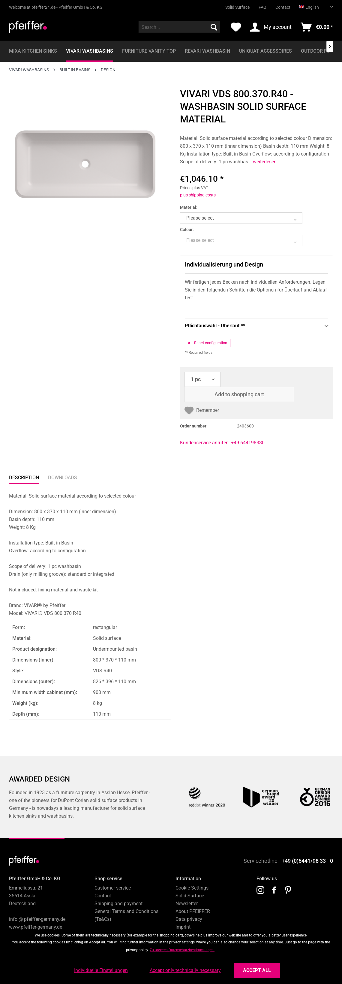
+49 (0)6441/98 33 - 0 (307, 861)
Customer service (112, 888)
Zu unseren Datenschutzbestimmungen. (182, 950)
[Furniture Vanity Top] (149, 51)
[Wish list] (236, 27)
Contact (282, 7)
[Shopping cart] (317, 27)
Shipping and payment (118, 903)
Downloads (62, 477)
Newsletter (187, 903)
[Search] (214, 27)
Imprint (183, 927)
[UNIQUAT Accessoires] (265, 51)
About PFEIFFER (193, 911)
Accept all (257, 970)
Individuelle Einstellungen (101, 970)
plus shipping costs (198, 195)
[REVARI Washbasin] (207, 51)
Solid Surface (237, 7)
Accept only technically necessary (185, 970)
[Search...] (179, 27)
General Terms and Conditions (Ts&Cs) (126, 915)
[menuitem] (233, 5)
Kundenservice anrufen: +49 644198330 (222, 443)
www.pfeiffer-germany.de (35, 927)
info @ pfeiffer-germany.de (37, 919)
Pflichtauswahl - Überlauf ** (256, 326)
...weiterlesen (262, 162)
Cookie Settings (192, 888)
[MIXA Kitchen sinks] (33, 51)
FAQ (262, 7)
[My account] (271, 27)
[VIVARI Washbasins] (90, 51)
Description (24, 477)
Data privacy (189, 919)
